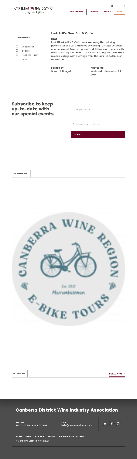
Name (74, 103)
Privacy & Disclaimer (71, 437)
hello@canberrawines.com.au (77, 425)
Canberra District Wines (34, 9)
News (119, 12)
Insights (26, 51)
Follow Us (117, 374)
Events (107, 12)
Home (19, 437)
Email (74, 118)
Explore (94, 12)
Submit (78, 134)
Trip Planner (76, 12)
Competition (28, 47)
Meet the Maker (30, 55)
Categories (23, 37)
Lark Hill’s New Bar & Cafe (72, 33)
